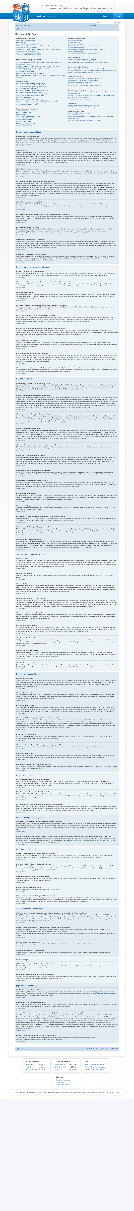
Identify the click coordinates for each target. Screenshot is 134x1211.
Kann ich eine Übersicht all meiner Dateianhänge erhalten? (84, 107)
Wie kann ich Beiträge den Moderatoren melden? (30, 99)
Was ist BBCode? (21, 110)
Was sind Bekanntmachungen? (25, 119)
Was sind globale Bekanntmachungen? (27, 118)
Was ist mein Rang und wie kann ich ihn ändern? (30, 73)
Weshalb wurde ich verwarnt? (24, 97)
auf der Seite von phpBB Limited (103, 993)
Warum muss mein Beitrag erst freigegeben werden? (31, 103)
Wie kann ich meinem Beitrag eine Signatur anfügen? (31, 86)
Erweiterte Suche (118, 22)
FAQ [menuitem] (30, 25)
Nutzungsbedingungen (63, 1080)
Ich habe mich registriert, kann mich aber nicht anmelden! (32, 46)
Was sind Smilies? (21, 114)
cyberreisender (60, 1065)
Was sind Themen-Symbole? (24, 125)
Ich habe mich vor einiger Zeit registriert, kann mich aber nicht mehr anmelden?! (39, 49)
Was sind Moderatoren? (75, 42)
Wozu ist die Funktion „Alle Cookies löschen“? (29, 54)
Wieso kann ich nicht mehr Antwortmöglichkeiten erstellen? (33, 90)
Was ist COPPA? (21, 42)
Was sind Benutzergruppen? (76, 44)
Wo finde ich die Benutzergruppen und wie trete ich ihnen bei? (85, 46)
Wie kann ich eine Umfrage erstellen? (27, 88)
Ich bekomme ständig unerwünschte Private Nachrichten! (84, 61)
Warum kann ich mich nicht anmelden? (27, 47)
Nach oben (21, 146)
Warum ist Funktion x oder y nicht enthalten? (80, 115)
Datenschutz (60, 1082)
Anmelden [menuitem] (93, 25)
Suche (115, 22)
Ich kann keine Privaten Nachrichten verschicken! (82, 59)
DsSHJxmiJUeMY (32, 1069)
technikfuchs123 (60, 1067)
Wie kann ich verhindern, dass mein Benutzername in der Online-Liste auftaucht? (39, 62)
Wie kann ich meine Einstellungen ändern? (28, 61)
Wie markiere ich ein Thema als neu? (26, 104)
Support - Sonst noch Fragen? (95, 1069)
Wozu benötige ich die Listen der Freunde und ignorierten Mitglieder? (87, 69)
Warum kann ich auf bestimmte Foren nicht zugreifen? (31, 94)
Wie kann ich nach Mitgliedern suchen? (79, 84)
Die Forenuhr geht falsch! (23, 64)
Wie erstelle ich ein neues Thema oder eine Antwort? (31, 83)
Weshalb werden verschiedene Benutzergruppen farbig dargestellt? (87, 49)
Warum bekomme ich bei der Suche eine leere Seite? (83, 82)
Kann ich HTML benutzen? (23, 112)
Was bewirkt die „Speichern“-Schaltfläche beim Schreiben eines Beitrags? (37, 101)
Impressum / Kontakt (63, 1085)
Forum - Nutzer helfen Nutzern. (95, 1067)
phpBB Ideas (105, 1004)
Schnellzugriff (22, 25)
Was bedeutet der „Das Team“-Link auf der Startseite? (83, 53)
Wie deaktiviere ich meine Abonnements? (79, 99)
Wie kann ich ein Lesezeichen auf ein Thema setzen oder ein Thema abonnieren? (91, 95)
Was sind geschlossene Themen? (25, 123)
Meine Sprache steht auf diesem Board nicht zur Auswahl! (32, 68)
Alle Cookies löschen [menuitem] (94, 1049)
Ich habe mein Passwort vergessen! (26, 51)
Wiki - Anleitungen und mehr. (94, 1065)
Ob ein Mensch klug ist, (77, 7)
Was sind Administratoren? (75, 40)
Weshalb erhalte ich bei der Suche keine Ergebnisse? (83, 80)
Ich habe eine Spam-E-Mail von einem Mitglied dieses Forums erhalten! (88, 62)
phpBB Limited (61, 321)
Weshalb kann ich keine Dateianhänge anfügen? (30, 95)
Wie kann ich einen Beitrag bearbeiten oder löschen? (31, 85)
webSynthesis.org (35, 1092)
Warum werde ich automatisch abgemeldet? (28, 53)
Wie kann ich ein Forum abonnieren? (78, 97)
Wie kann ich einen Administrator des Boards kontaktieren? (85, 120)
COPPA (18, 185)
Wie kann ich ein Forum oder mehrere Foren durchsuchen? (85, 78)
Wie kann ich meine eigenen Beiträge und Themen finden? (84, 85)
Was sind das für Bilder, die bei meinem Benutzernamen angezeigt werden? (37, 70)
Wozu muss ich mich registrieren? (25, 40)
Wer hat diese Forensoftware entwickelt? (79, 113)
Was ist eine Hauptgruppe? (75, 51)
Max (56, 1069)
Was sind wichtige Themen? (24, 121)
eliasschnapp (30, 1067)
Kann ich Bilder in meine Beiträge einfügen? (28, 116)
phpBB (65, 1092)
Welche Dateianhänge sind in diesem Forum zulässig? (83, 105)
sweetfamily (30, 1065)
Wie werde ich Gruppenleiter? (76, 47)
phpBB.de (75, 321)
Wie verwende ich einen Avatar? (25, 71)
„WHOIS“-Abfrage (53, 1017)
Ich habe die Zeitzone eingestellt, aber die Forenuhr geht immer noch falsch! (37, 66)
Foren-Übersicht (23, 1049)
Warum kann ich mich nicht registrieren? (27, 44)
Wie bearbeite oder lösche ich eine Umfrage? (29, 92)
